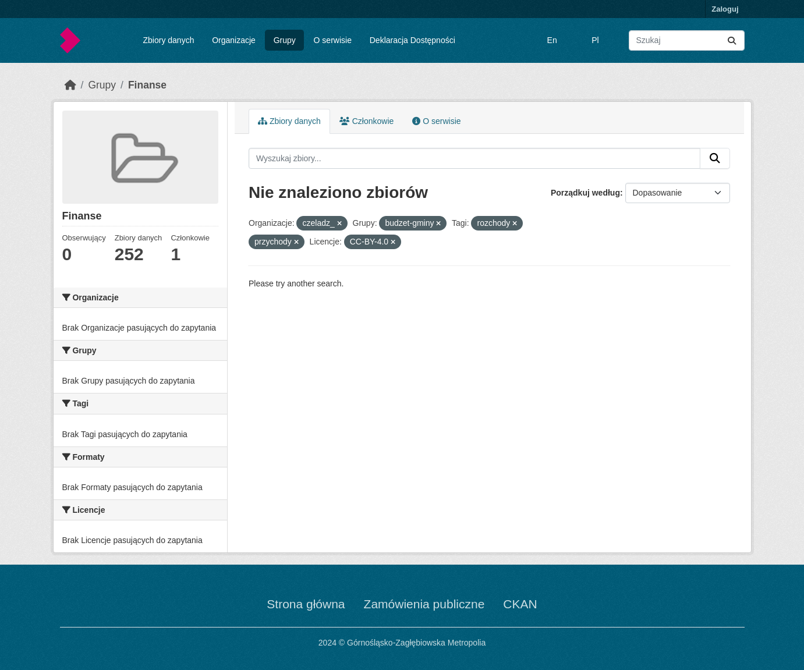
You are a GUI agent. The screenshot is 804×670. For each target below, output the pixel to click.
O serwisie (333, 40)
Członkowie (366, 121)
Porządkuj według (585, 192)
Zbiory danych (168, 40)
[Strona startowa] (70, 85)
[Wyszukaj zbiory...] (687, 40)
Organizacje (234, 40)
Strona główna (306, 604)
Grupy (285, 40)
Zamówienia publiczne (424, 604)
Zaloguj (724, 9)
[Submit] (731, 40)
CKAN (520, 604)
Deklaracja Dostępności (412, 40)
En (552, 40)
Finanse (147, 85)
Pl (595, 40)
